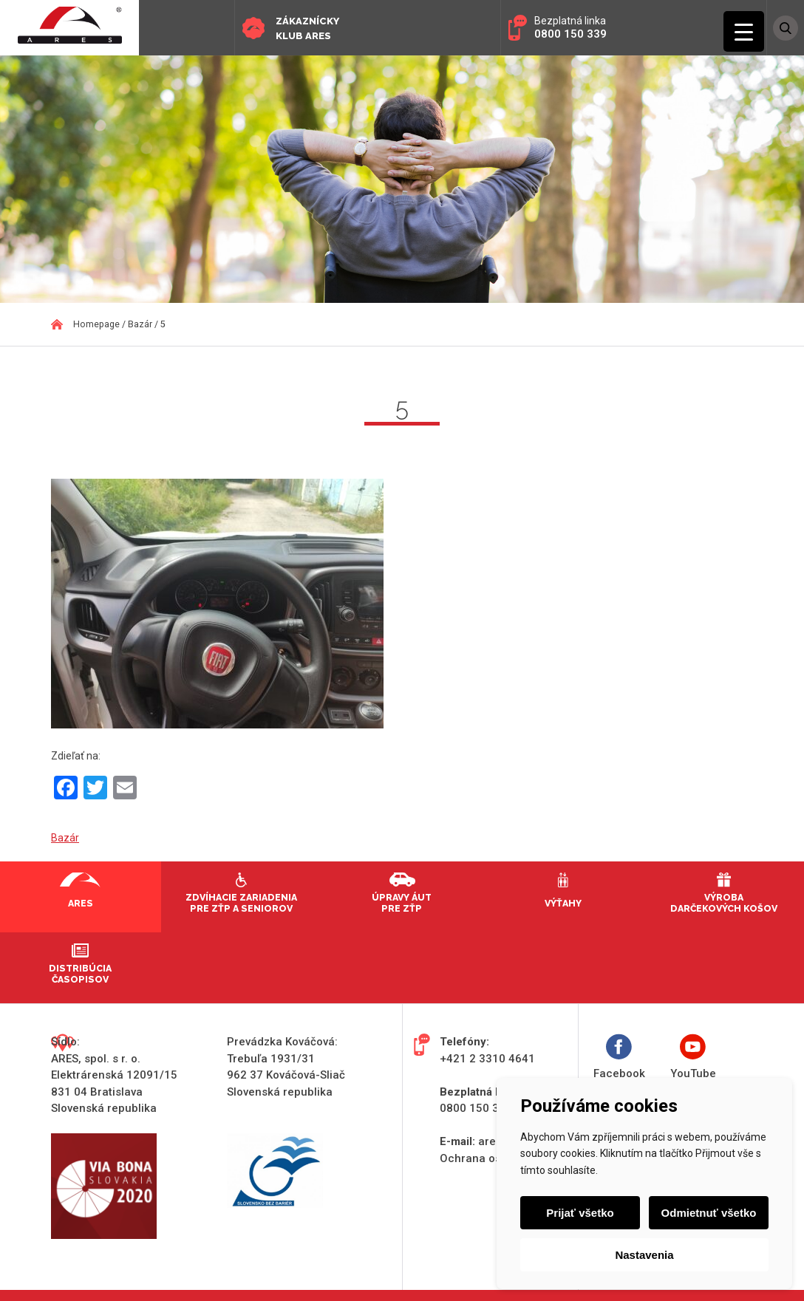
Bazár (65, 838)
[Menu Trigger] (743, 31)
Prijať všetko (579, 1212)
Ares (80, 903)
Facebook (619, 1057)
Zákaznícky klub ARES (307, 28)
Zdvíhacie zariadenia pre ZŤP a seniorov (241, 903)
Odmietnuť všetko (709, 1212)
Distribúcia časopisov (80, 974)
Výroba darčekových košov (723, 903)
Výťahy (563, 903)
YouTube (693, 1057)
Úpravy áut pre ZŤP (402, 903)
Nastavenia (644, 1255)
